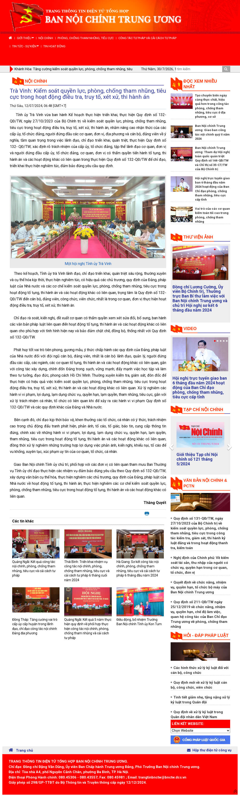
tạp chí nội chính (203, 409)
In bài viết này (147, 514)
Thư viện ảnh (198, 237)
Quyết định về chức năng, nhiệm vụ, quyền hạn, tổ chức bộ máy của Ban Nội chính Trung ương (199, 587)
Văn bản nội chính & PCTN (205, 483)
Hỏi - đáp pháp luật (206, 635)
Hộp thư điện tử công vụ (209, 750)
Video (190, 328)
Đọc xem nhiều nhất (200, 84)
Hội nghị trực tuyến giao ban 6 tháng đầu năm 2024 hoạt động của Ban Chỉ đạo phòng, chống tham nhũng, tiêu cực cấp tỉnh (199, 387)
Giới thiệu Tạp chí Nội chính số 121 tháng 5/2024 (197, 459)
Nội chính (36, 81)
